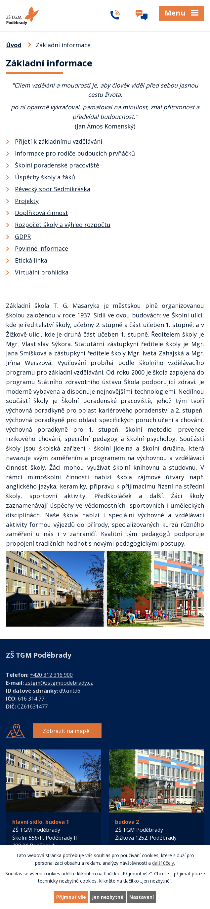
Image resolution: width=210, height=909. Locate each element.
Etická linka (31, 260)
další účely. (163, 863)
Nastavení (141, 897)
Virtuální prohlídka (41, 272)
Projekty (27, 201)
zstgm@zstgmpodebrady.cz (59, 682)
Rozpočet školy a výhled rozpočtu (62, 225)
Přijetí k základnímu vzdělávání (58, 141)
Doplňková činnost (41, 213)
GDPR (23, 236)
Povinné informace (41, 248)
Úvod (13, 45)
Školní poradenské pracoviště (57, 165)
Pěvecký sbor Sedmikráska (52, 189)
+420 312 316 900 (51, 674)
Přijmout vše (71, 897)
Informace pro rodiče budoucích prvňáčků (75, 153)
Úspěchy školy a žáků (45, 177)
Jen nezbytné (107, 897)
